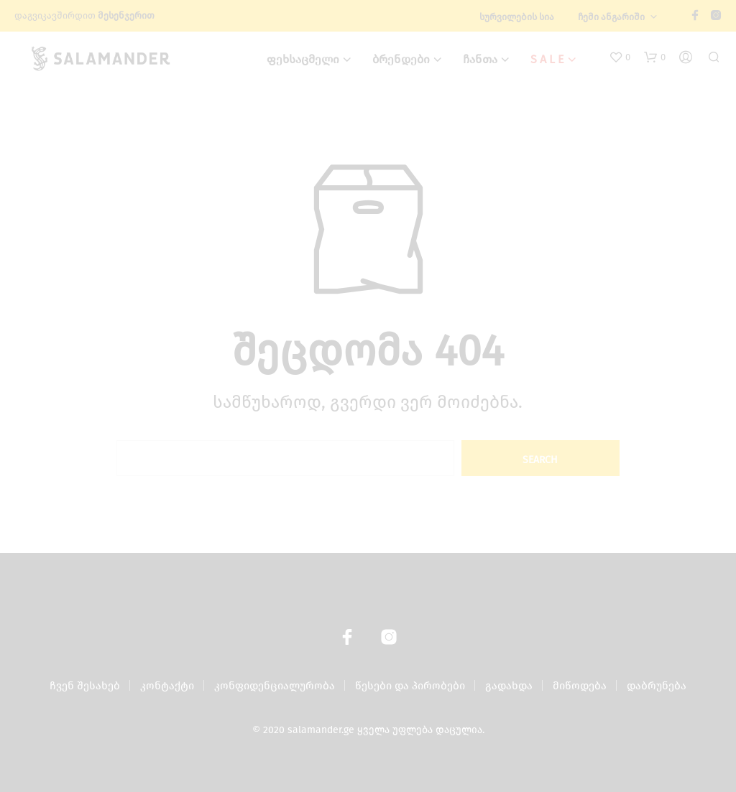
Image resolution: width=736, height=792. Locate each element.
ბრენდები (401, 59)
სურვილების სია (516, 16)
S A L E (547, 59)
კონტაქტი (167, 685)
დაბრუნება (656, 685)
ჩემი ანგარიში (611, 16)
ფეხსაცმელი (303, 59)
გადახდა (509, 685)
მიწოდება (580, 685)
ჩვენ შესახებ (85, 685)
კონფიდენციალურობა (274, 685)
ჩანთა (480, 59)
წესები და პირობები (410, 685)
